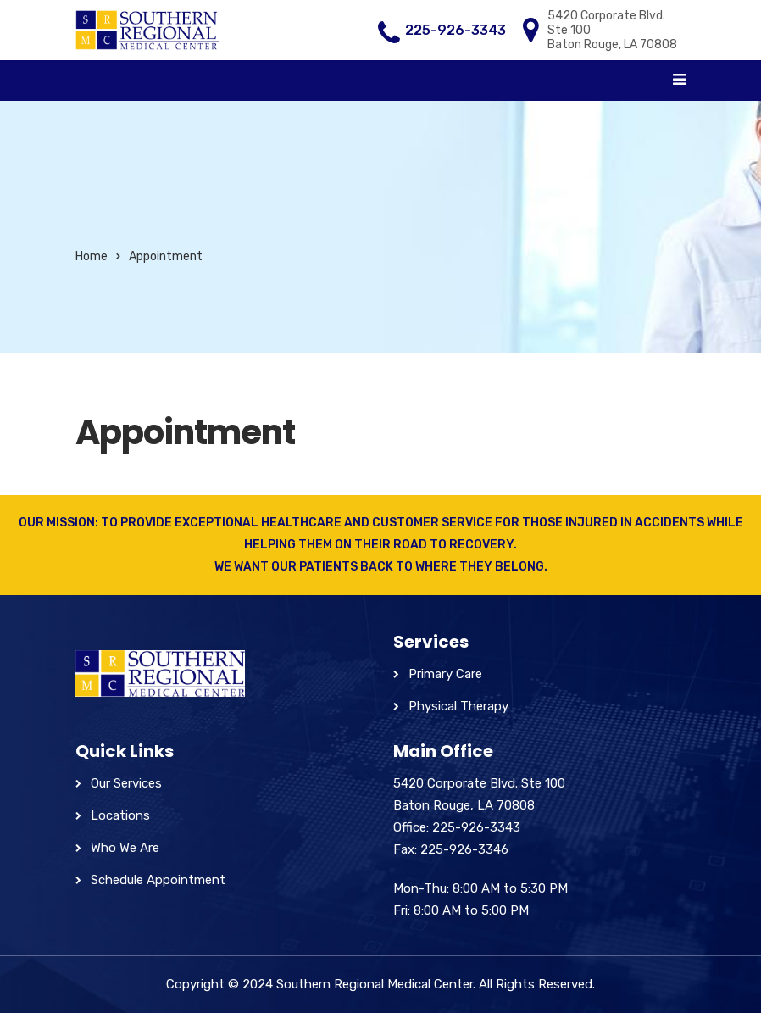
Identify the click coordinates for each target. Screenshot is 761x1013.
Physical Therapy (458, 706)
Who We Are (125, 847)
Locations (120, 815)
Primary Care (445, 674)
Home (91, 256)
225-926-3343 (455, 30)
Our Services (126, 783)
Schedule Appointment (158, 880)
